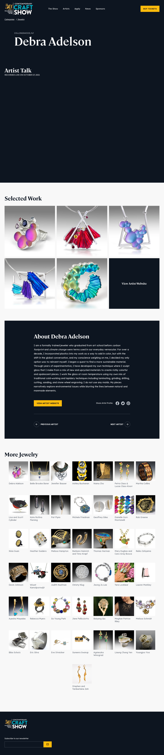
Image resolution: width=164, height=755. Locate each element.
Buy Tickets (150, 9)
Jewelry (20, 19)
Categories (9, 19)
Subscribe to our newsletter (17, 738)
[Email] (24, 744)
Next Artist (117, 424)
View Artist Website (134, 283)
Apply (77, 8)
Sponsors (100, 8)
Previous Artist (49, 424)
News (88, 8)
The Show (53, 8)
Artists (66, 8)
